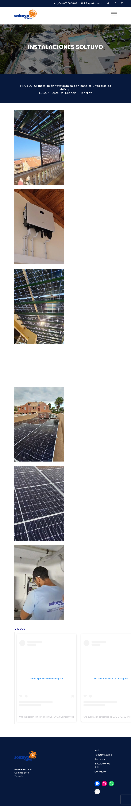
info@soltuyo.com (92, 3)
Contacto (100, 771)
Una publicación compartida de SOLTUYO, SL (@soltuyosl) (46, 717)
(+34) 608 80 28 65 (65, 3)
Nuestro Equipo (103, 754)
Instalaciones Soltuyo (102, 765)
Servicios (100, 759)
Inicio (97, 750)
